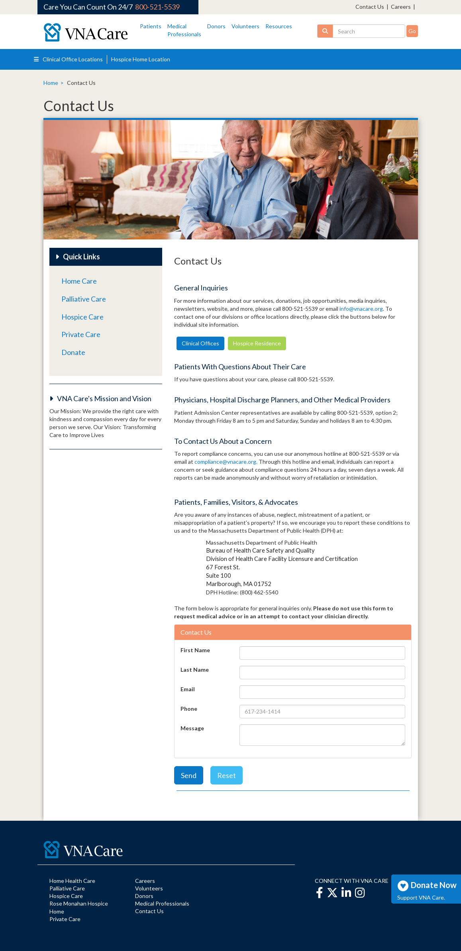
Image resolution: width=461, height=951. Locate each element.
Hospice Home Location (140, 59)
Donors (216, 26)
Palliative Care (83, 298)
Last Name (194, 669)
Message (192, 728)
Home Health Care (72, 880)
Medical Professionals (162, 903)
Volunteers (245, 26)
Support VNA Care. (421, 897)
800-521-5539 (157, 6)
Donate (73, 352)
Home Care (79, 280)
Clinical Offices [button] (200, 343)
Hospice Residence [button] (257, 343)
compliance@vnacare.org (225, 461)
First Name (195, 650)
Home (50, 82)
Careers (401, 6)
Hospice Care (82, 316)
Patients (150, 26)
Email (187, 689)
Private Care (80, 334)
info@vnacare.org (361, 308)
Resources (278, 26)
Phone (188, 708)
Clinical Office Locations (68, 59)
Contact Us (369, 6)
